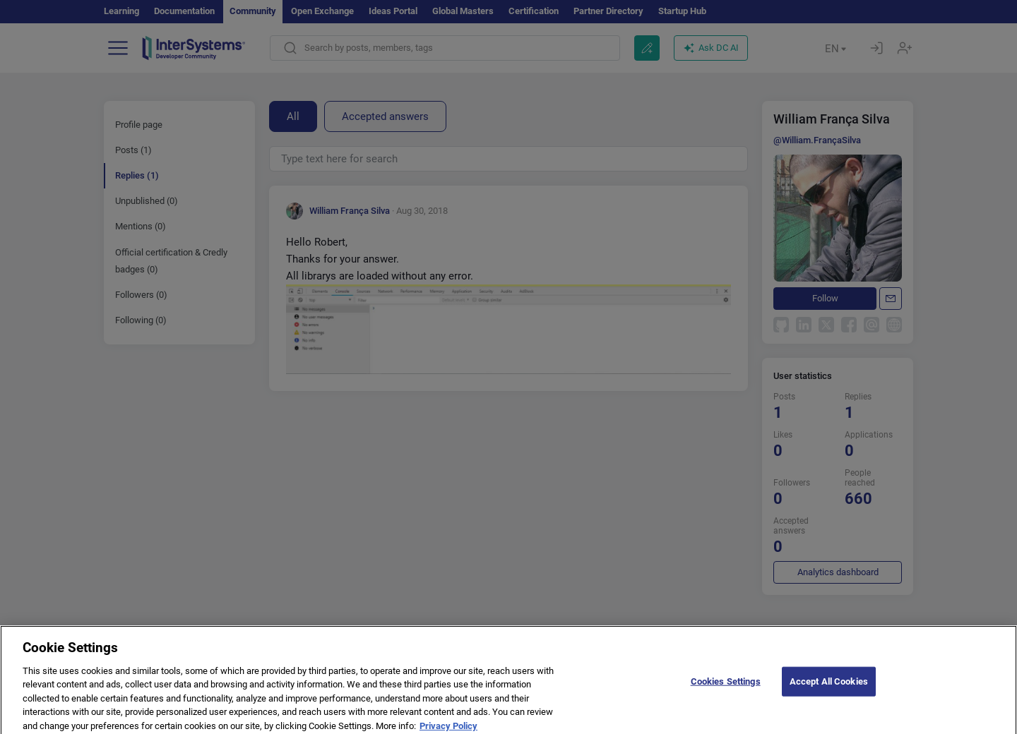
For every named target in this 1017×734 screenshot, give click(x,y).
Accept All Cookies (829, 685)
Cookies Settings (726, 685)
